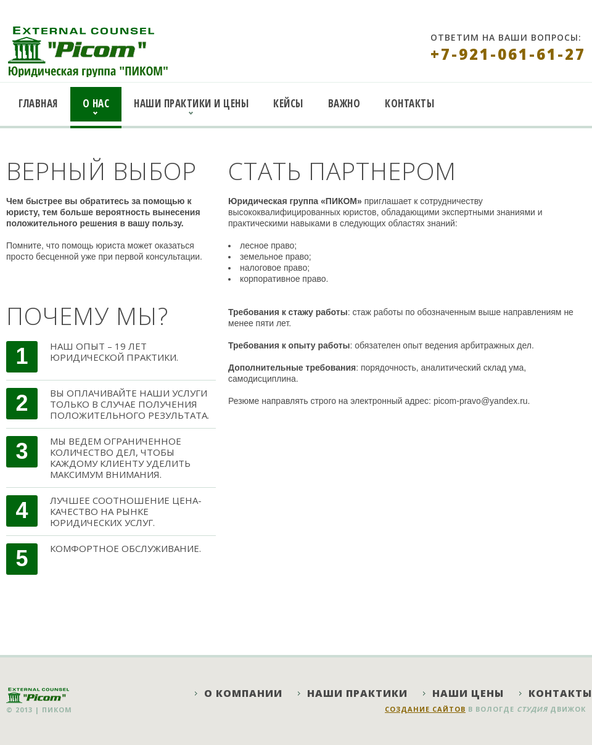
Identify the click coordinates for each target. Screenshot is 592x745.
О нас (96, 103)
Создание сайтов (425, 709)
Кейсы (288, 103)
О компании (243, 693)
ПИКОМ (57, 709)
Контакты (409, 103)
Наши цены (468, 693)
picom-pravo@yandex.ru (481, 401)
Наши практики (357, 693)
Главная (38, 103)
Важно (344, 103)
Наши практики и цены (191, 103)
